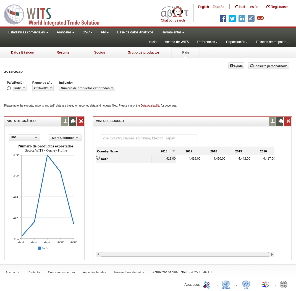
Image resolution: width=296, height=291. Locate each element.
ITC (207, 284)
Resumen (64, 52)
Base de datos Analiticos (135, 32)
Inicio (152, 42)
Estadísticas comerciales (28, 32)
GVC (88, 32)
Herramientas (173, 32)
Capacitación (237, 42)
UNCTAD (226, 284)
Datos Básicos (22, 52)
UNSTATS (246, 284)
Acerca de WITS (177, 42)
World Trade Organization (265, 284)
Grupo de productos (143, 52)
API (105, 32)
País (185, 52)
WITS (55, 14)
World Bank (284, 284)
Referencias (207, 42)
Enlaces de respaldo (272, 42)
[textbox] (149, 138)
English (203, 7)
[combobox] (24, 137)
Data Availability (151, 105)
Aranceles (65, 32)
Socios (99, 52)
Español (219, 7)
